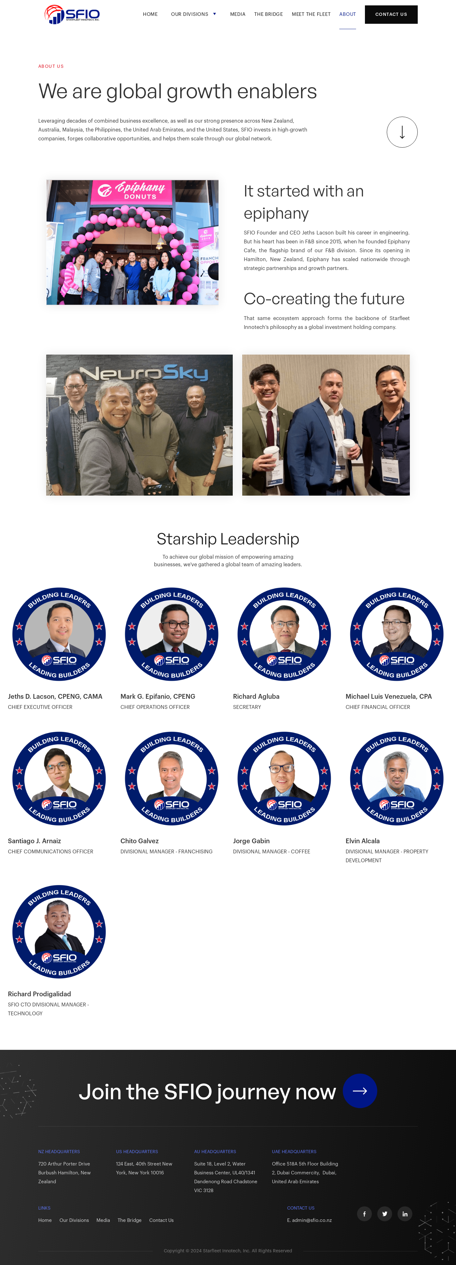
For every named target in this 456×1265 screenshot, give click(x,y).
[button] (194, 19)
